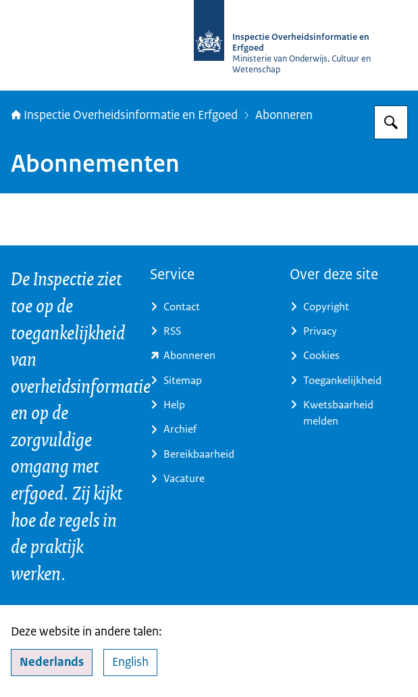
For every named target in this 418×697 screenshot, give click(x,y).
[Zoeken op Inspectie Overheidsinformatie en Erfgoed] (391, 122)
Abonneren (284, 114)
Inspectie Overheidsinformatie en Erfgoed (124, 114)
